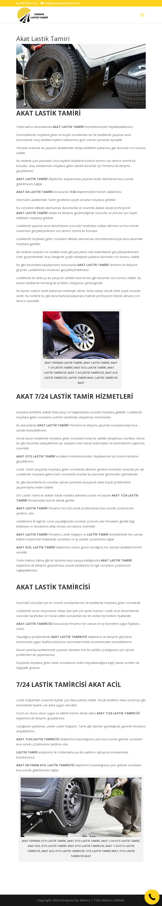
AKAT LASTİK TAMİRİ (53, 425)
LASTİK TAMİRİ (73, 127)
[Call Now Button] (152, 897)
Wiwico (85, 900)
